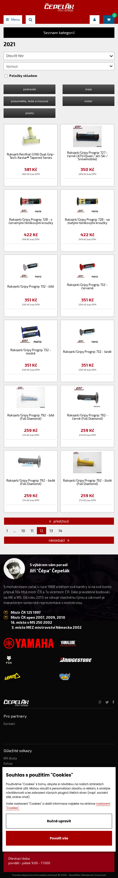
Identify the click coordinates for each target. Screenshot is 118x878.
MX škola (10, 758)
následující (59, 540)
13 (51, 531)
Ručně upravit (59, 821)
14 (60, 531)
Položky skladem (23, 76)
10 (23, 531)
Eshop (8, 763)
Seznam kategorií (59, 32)
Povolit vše (59, 838)
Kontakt (9, 724)
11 (32, 531)
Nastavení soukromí (94, 874)
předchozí (59, 521)
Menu (13, 19)
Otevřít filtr (59, 56)
